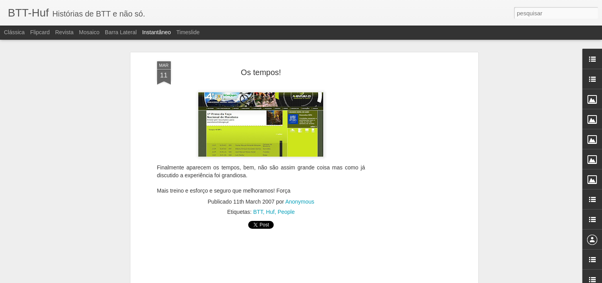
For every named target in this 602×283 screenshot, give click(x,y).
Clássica (14, 32)
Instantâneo (156, 32)
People (286, 207)
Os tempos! (261, 66)
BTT (258, 207)
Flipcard (40, 32)
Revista (64, 32)
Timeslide (187, 32)
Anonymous (299, 196)
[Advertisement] (261, 257)
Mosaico (89, 32)
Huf (270, 207)
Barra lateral (121, 32)
